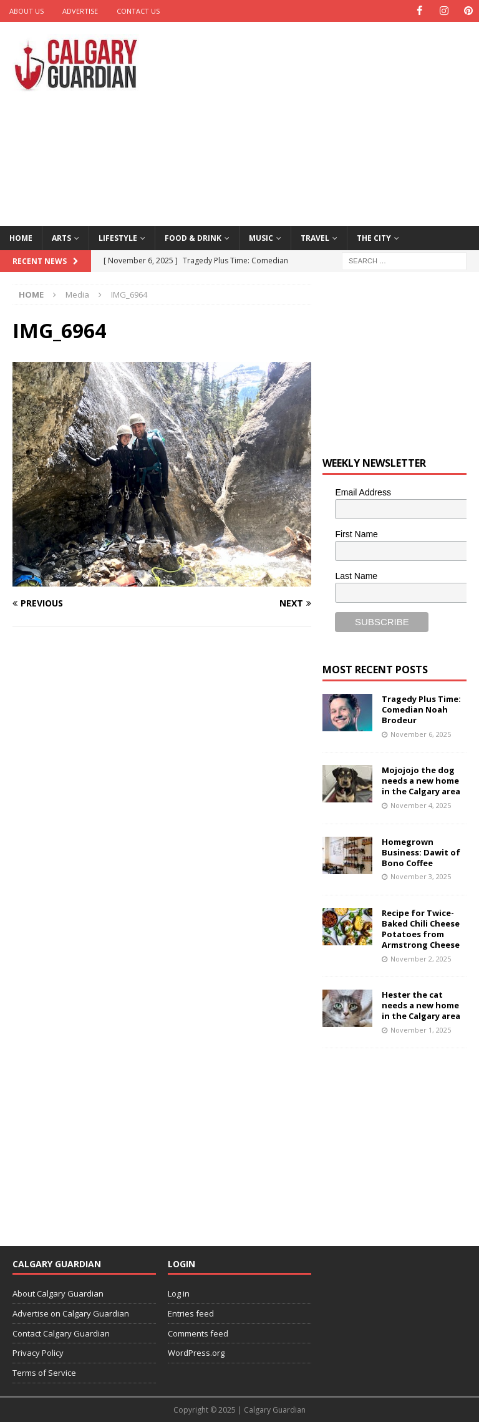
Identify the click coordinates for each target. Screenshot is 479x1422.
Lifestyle (118, 237)
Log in (179, 1293)
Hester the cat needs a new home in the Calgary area (421, 1005)
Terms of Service (44, 1372)
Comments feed (198, 1332)
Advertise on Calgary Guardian (70, 1313)
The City (374, 237)
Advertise (80, 11)
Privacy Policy (38, 1352)
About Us (26, 11)
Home (20, 237)
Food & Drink (193, 237)
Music (261, 237)
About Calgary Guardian (58, 1293)
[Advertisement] (327, 121)
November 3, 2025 (420, 876)
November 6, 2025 (420, 734)
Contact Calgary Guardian (61, 1332)
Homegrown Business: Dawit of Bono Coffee (421, 851)
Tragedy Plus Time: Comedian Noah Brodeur (421, 709)
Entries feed (191, 1313)
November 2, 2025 (420, 958)
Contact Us (138, 11)
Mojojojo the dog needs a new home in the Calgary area (421, 780)
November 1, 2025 (420, 1030)
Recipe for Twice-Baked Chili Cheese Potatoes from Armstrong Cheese (421, 928)
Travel (315, 237)
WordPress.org (196, 1352)
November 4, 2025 (420, 805)
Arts (61, 237)
